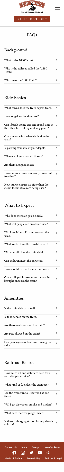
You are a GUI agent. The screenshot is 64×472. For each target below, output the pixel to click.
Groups (35, 447)
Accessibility (33, 458)
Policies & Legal (53, 458)
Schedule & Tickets (32, 19)
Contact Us (11, 447)
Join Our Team (52, 447)
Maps (24, 447)
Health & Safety (13, 458)
